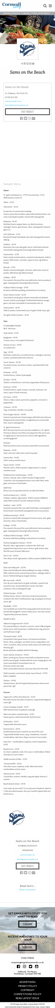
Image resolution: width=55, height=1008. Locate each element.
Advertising (27, 982)
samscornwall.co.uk (13, 101)
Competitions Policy (27, 994)
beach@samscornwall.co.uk (16, 105)
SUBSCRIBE (27, 924)
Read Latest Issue (27, 998)
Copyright (27, 990)
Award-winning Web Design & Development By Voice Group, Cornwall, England (27, 1007)
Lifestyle (26, 13)
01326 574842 (27, 958)
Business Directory (12, 13)
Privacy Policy (27, 986)
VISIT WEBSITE (27, 111)
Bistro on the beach (28, 890)
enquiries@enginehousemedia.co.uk (27, 962)
